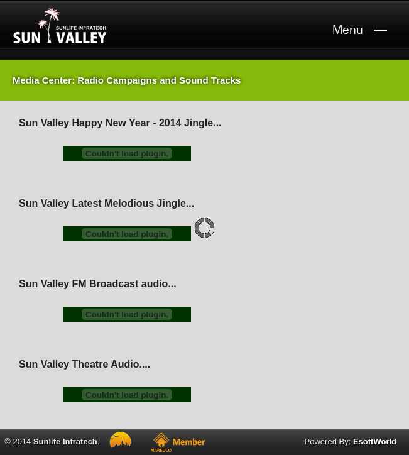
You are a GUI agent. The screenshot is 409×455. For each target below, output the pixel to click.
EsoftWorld (374, 441)
